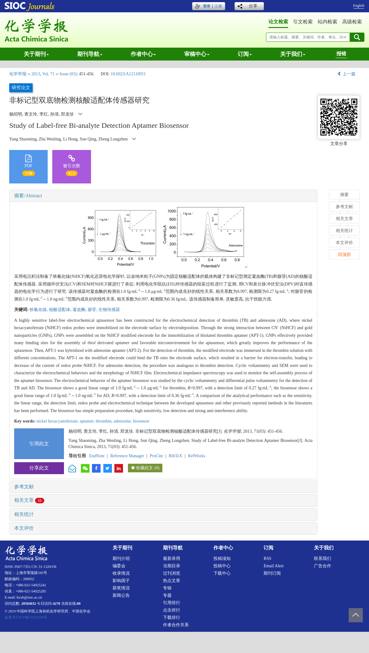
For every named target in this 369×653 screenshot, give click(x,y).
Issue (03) (68, 74)
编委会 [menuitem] (119, 566)
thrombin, (104, 421)
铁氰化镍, (39, 309)
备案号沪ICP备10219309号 (26, 617)
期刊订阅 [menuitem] (272, 573)
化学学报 (17, 74)
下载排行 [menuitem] (171, 617)
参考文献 (24, 486)
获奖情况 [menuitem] (121, 588)
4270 (56, 603)
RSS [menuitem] (267, 558)
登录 (206, 6)
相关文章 (29, 500)
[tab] (163, 196)
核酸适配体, (61, 309)
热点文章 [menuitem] (171, 580)
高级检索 (352, 21)
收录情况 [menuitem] (121, 573)
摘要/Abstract (28, 195)
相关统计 (24, 514)
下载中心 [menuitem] (222, 573)
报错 (341, 53)
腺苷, (93, 309)
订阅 (245, 54)
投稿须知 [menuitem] (222, 558)
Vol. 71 (48, 74)
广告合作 (322, 566)
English (358, 5)
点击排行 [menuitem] (171, 610)
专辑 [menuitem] (167, 588)
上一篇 (346, 74)
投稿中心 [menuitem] (222, 566)
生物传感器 (109, 309)
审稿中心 (196, 54)
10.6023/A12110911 (128, 74)
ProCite (156, 456)
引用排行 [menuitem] (171, 602)
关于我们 (292, 54)
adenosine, (123, 421)
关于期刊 (36, 54)
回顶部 (344, 254)
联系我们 (322, 558)
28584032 (28, 603)
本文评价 (24, 528)
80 (79, 603)
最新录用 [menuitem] (171, 558)
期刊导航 (89, 54)
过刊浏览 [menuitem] (171, 573)
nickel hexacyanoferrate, (58, 421)
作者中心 (143, 54)
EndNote (97, 456)
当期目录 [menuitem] (171, 566)
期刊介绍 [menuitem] (121, 558)
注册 (218, 6)
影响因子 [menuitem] (121, 580)
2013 (35, 74)
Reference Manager (127, 456)
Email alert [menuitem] (274, 566)
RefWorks (196, 456)
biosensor (141, 421)
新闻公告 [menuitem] (121, 595)
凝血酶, (80, 309)
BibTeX (175, 456)
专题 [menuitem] (167, 595)
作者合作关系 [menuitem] (176, 625)
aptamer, (88, 421)
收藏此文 (144, 468)
